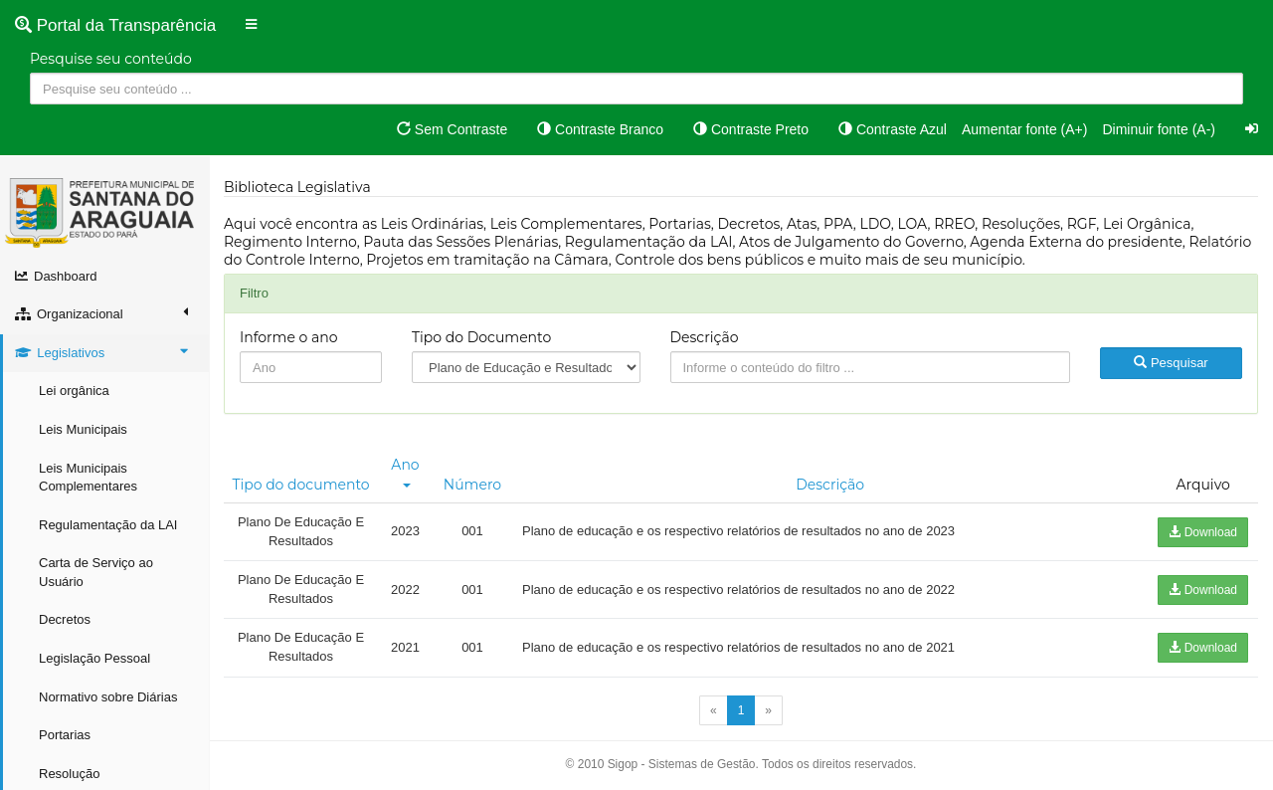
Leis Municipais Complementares (88, 477)
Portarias (65, 734)
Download (1203, 532)
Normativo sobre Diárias (108, 697)
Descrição (704, 337)
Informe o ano (289, 337)
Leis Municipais (83, 429)
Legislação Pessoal (94, 658)
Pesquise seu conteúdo (111, 59)
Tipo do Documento (481, 337)
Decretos (65, 619)
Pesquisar (1170, 362)
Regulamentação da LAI (108, 524)
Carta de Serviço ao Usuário (96, 572)
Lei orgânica (74, 390)
